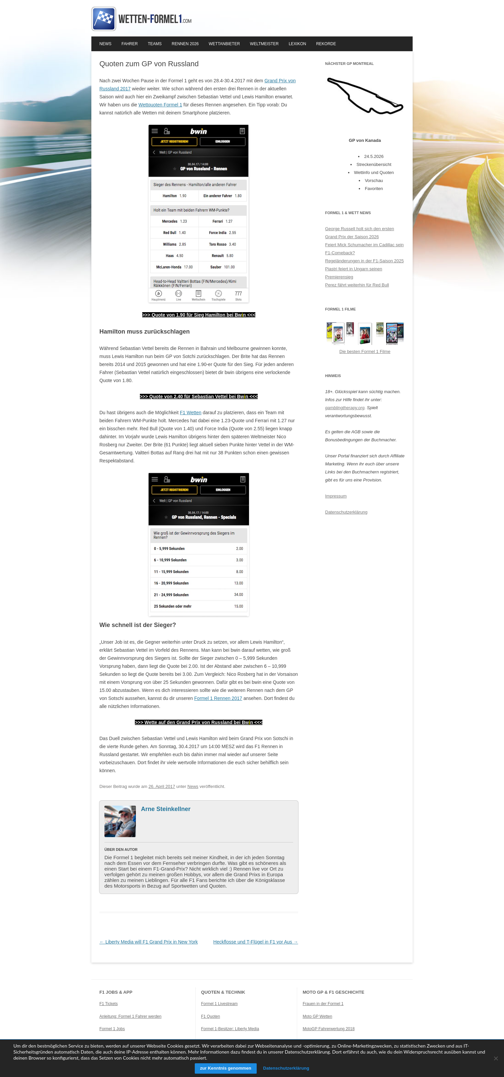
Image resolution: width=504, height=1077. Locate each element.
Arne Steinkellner (165, 809)
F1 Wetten (190, 412)
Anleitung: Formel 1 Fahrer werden (130, 1016)
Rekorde (326, 43)
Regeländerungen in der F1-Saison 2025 (364, 260)
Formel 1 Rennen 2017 (218, 698)
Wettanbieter (224, 43)
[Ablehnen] (495, 1058)
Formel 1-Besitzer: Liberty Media (230, 1028)
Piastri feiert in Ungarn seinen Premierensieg (354, 272)
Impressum (336, 496)
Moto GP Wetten (317, 1016)
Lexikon (297, 43)
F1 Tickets (108, 1003)
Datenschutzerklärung (346, 512)
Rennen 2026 (185, 43)
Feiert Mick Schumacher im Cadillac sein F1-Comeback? (364, 248)
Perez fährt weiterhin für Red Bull (357, 284)
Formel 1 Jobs (112, 1028)
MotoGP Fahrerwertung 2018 (328, 1028)
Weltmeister (264, 43)
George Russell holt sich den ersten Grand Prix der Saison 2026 (359, 232)
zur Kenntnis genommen (223, 1068)
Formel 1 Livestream (219, 1003)
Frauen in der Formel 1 (323, 1003)
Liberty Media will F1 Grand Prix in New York (148, 942)
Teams (155, 43)
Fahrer (129, 43)
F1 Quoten (210, 1016)
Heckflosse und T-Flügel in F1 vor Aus (255, 942)
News (105, 43)
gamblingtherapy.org (345, 407)
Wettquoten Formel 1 (160, 104)
